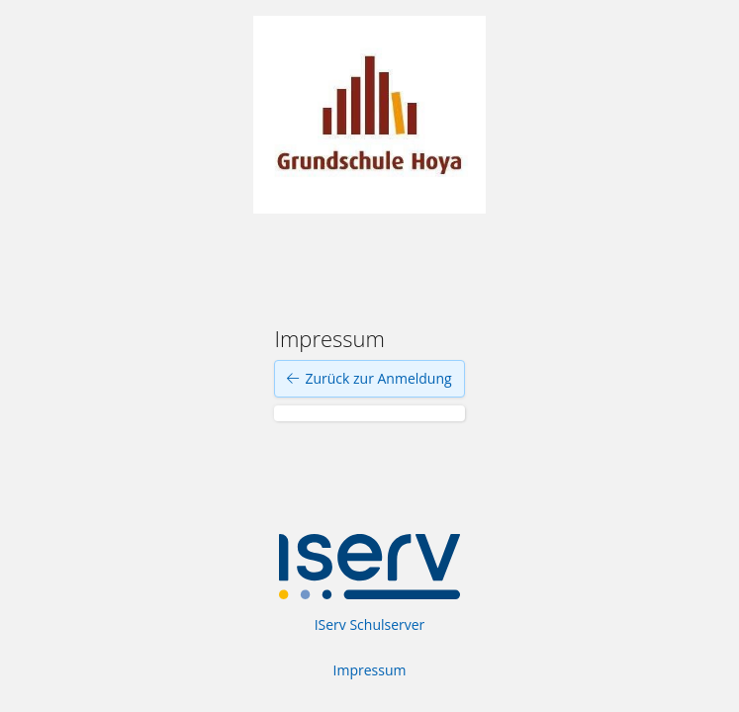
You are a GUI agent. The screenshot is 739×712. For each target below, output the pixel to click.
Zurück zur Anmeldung (369, 379)
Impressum (370, 670)
